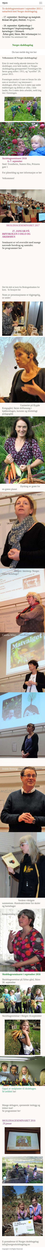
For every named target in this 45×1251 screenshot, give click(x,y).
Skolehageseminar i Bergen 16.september (22, 1016)
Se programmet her (12, 248)
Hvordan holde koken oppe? (28, 494)
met (15, 1111)
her (40, 172)
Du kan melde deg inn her (22, 52)
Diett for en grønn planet (30, 768)
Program (31, 20)
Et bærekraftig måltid (27, 635)
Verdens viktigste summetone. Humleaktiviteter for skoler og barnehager (21, 903)
